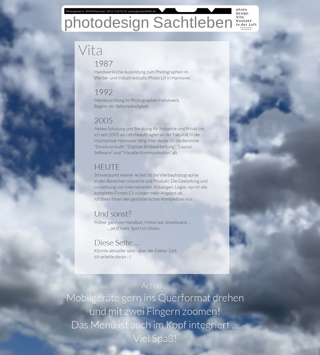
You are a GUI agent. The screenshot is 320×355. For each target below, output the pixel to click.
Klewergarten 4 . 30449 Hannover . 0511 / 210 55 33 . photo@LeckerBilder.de (111, 11)
